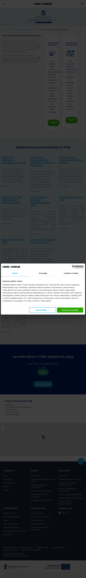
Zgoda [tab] (15, 273)
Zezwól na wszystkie (70, 310)
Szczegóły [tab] (43, 273)
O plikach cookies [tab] (71, 273)
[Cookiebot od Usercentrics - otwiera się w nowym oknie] (73, 266)
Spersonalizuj (42, 310)
